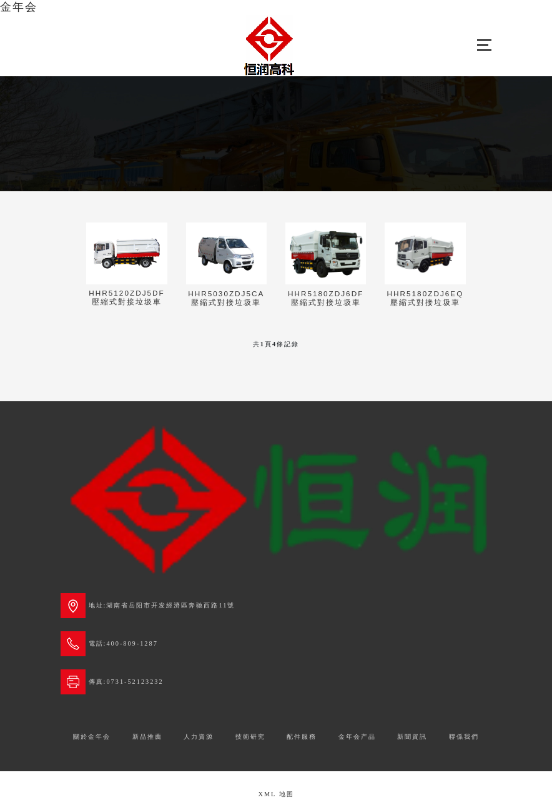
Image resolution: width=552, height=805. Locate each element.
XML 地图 (275, 794)
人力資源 (199, 736)
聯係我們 (464, 736)
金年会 (18, 6)
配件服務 (302, 736)
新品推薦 (147, 736)
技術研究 (250, 736)
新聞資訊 (412, 736)
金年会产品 (357, 736)
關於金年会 (92, 736)
